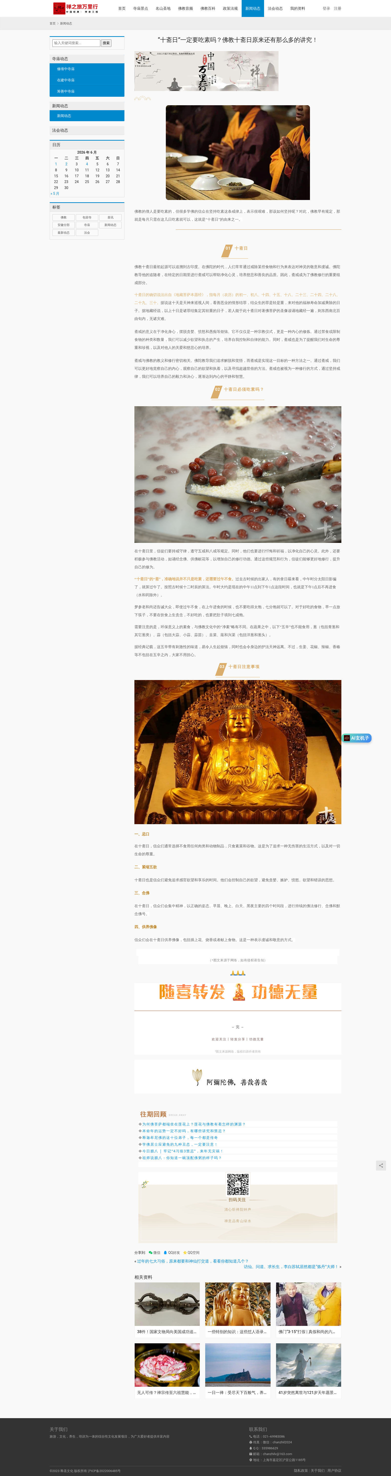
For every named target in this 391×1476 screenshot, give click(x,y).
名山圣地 (163, 8)
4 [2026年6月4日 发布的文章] (87, 164)
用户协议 (334, 1471)
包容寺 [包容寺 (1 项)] (87, 217)
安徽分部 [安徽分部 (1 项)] (64, 225)
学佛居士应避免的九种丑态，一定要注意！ (180, 1144)
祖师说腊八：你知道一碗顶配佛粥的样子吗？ (182, 1157)
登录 (326, 8)
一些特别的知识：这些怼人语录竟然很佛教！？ (238, 1332)
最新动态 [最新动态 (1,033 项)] (64, 232)
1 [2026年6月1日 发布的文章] (56, 164)
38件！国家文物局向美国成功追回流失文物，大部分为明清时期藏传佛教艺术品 (167, 1332)
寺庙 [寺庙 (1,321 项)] (87, 225)
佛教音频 (185, 8)
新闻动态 (252, 8)
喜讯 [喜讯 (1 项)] (110, 217)
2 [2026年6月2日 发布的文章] (66, 164)
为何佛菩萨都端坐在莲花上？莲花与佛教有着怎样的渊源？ (194, 1124)
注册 (337, 8)
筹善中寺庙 (66, 91)
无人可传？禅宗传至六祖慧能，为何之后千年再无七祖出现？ (167, 1392)
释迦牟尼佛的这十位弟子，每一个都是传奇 (180, 1137)
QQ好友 (171, 1253)
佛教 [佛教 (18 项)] (64, 217)
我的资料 (297, 8)
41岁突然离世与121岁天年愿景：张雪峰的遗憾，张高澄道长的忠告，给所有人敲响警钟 (309, 1392)
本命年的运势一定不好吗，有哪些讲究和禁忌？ (184, 1130)
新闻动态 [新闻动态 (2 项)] (110, 225)
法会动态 (275, 8)
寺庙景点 (140, 8)
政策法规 (230, 8)
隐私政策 (301, 1471)
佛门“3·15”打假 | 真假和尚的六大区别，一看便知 (309, 1332)
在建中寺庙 (66, 80)
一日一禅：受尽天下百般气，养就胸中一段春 (238, 1392)
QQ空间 (191, 1253)
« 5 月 (55, 194)
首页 (122, 8)
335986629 (270, 1448)
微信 (154, 1253)
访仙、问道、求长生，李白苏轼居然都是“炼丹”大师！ (291, 1266)
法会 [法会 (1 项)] (87, 232)
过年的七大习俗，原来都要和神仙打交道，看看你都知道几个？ (193, 1261)
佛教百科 (207, 8)
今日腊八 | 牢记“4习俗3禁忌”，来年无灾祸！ (183, 1151)
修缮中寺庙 (66, 69)
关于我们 (318, 1471)
